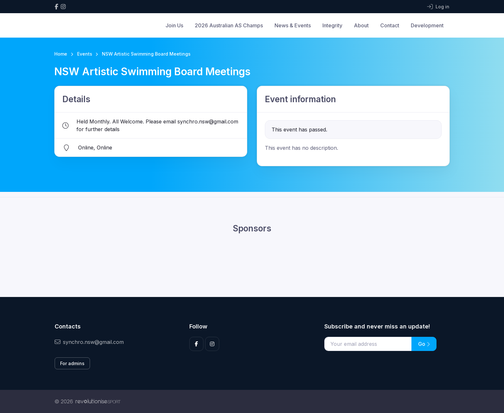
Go (424, 344)
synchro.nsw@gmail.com (89, 342)
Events (84, 54)
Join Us (174, 25)
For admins (72, 363)
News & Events (292, 25)
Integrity (332, 25)
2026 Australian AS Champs (229, 25)
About (361, 25)
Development (427, 25)
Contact (389, 25)
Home (60, 54)
